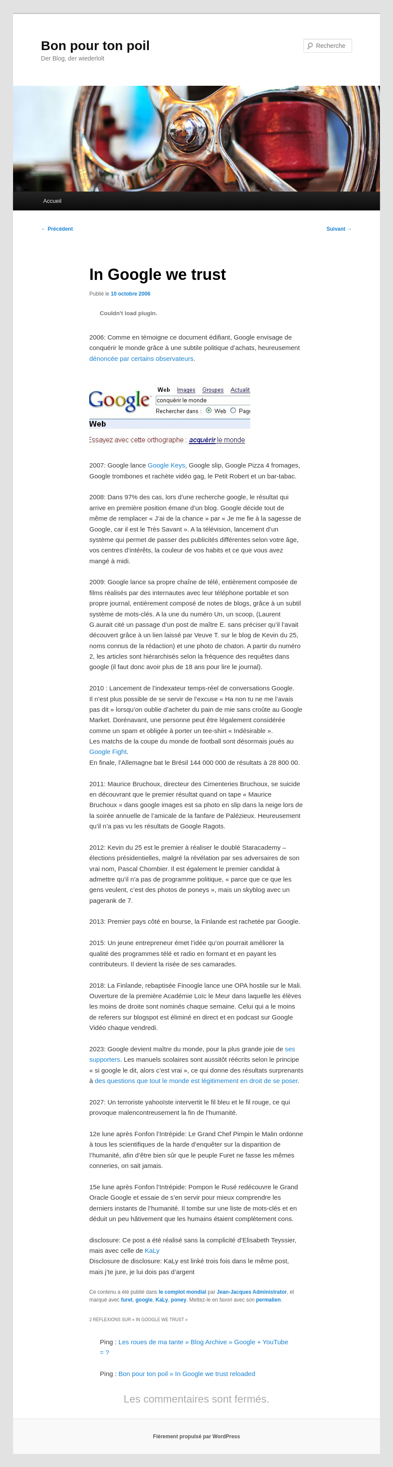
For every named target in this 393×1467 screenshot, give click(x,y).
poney (178, 1300)
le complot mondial (182, 1292)
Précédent (57, 229)
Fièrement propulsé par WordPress (196, 1436)
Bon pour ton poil (95, 45)
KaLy (152, 1250)
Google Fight (108, 751)
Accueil (52, 201)
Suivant (339, 229)
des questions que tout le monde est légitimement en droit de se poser (196, 1080)
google (143, 1300)
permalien (268, 1300)
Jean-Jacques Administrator (252, 1292)
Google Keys (166, 465)
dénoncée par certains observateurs (141, 358)
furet (127, 1300)
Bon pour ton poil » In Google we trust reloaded (186, 1373)
